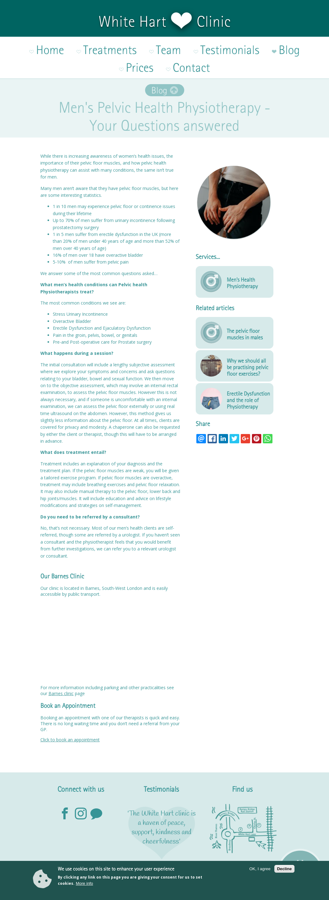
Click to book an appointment (70, 713)
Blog (159, 63)
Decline (284, 868)
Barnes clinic (61, 667)
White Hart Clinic (164, 21)
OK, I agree (260, 868)
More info (84, 883)
